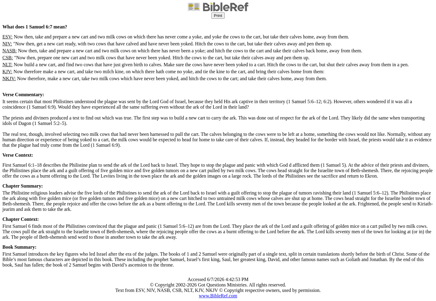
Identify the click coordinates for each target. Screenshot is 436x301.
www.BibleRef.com (218, 295)
